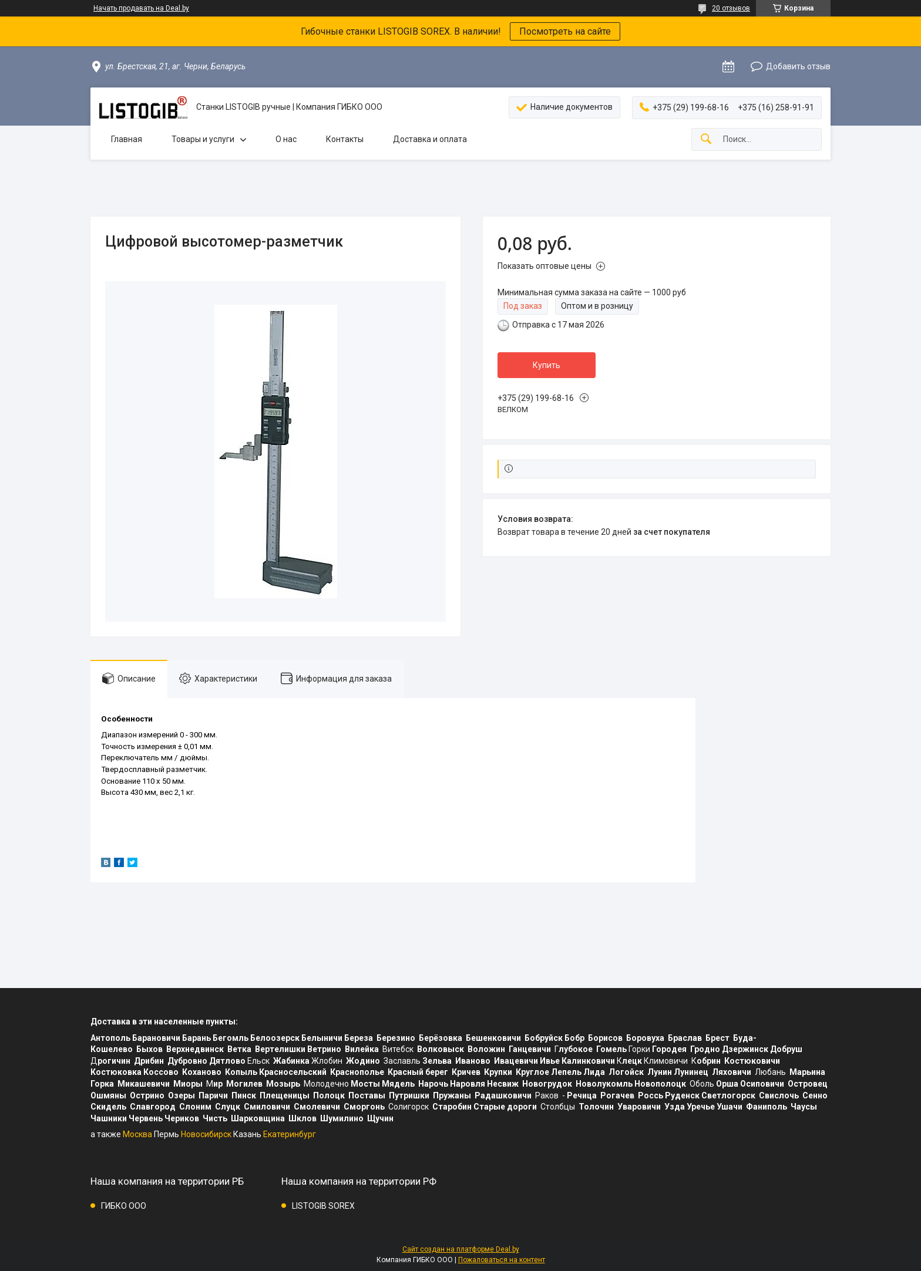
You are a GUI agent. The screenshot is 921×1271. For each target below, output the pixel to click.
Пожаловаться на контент (501, 1260)
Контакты (345, 139)
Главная (126, 139)
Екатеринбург (289, 1134)
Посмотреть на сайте (565, 31)
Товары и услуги (203, 139)
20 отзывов (731, 8)
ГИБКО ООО (123, 1206)
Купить (546, 365)
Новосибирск (206, 1134)
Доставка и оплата (430, 139)
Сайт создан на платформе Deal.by (460, 1249)
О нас (286, 139)
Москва (137, 1134)
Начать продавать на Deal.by (141, 8)
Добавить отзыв (798, 66)
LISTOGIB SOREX (323, 1206)
